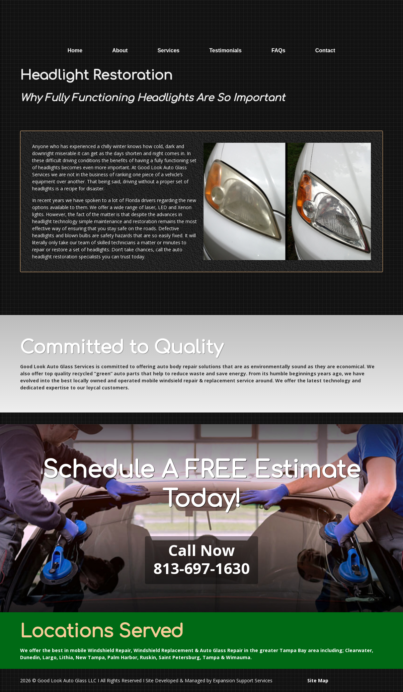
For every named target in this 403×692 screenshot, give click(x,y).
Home (75, 50)
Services (168, 50)
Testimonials (225, 50)
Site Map (317, 680)
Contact (325, 50)
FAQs (278, 50)
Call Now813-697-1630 (201, 559)
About (120, 50)
